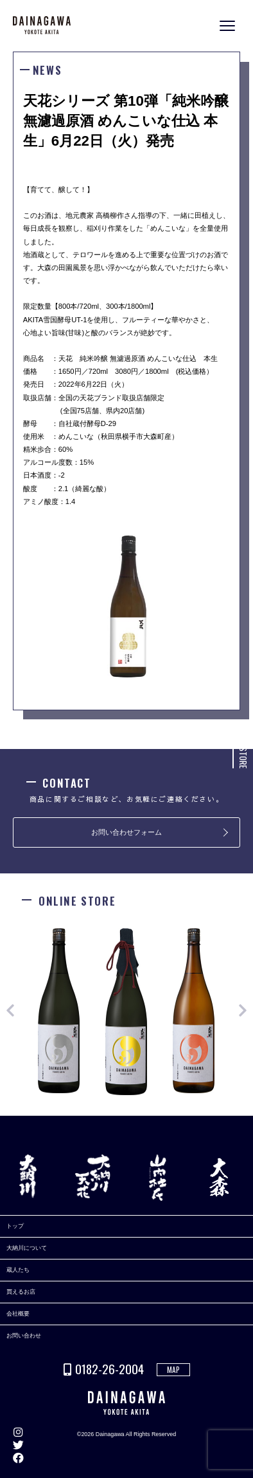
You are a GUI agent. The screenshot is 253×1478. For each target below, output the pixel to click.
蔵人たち (18, 1270)
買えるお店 (20, 1291)
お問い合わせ (23, 1335)
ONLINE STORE (243, 745)
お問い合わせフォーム (126, 832)
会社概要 (18, 1313)
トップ (15, 1226)
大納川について (26, 1248)
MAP (173, 1370)
